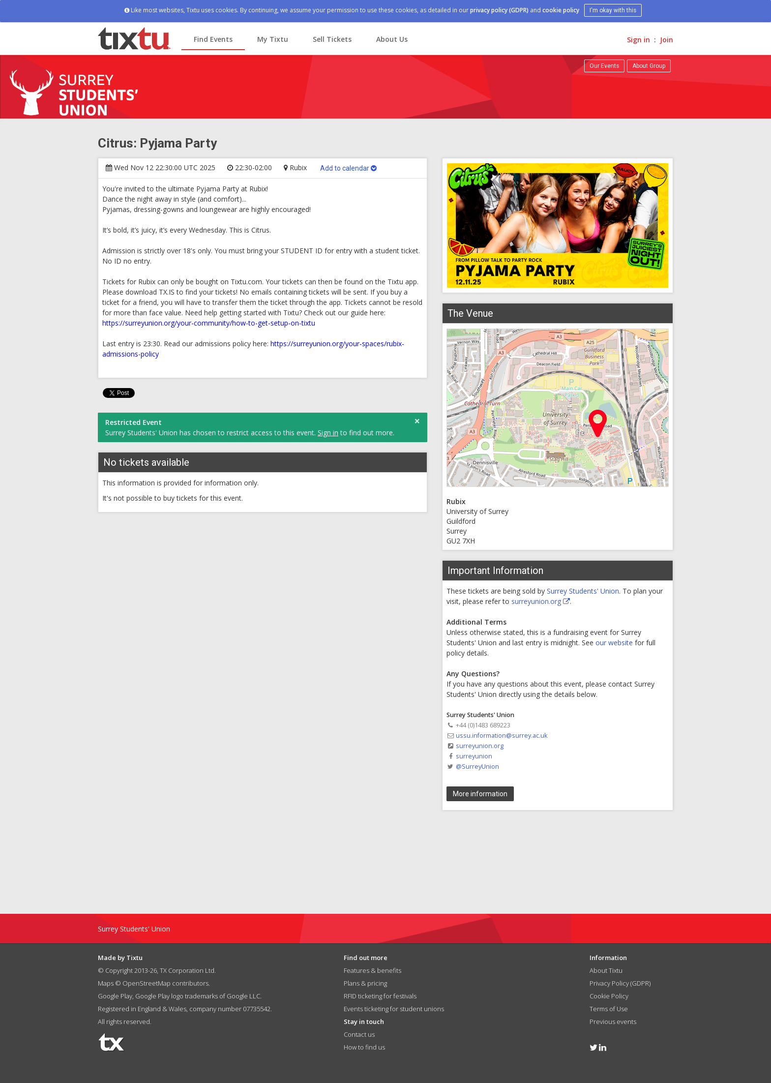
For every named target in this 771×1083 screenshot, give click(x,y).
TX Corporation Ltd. (188, 970)
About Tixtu (606, 970)
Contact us (359, 1034)
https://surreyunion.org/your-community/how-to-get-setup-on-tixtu (208, 323)
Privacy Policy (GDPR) (620, 983)
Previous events (613, 1021)
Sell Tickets (332, 39)
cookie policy (560, 10)
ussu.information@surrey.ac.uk (501, 735)
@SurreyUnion (477, 766)
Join (666, 39)
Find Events (213, 39)
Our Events (604, 65)
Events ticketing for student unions (394, 1008)
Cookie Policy (609, 996)
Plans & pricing (365, 983)
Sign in (638, 39)
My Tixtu (272, 39)
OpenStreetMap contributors (165, 983)
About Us (392, 39)
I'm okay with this (613, 10)
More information (480, 794)
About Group (648, 65)
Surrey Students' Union (583, 591)
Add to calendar (348, 168)
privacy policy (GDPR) (499, 10)
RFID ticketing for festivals (380, 996)
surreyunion (474, 756)
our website (614, 642)
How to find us (364, 1047)
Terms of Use (609, 1008)
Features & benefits (372, 970)
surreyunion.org (540, 601)
